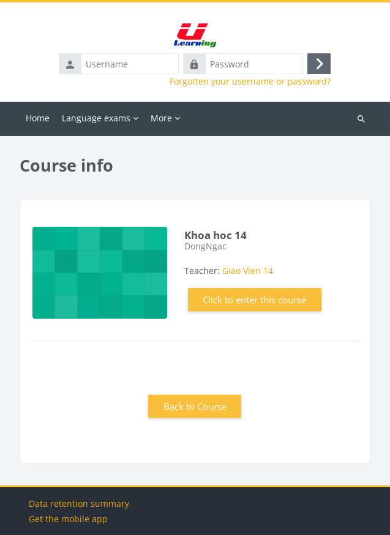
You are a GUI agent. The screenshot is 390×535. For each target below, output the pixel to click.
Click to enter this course (254, 300)
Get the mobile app (68, 519)
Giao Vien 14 (247, 270)
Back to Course (195, 406)
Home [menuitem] (38, 118)
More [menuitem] (161, 118)
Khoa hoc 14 (215, 235)
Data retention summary (79, 503)
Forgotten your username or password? (250, 81)
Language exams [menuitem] (96, 118)
